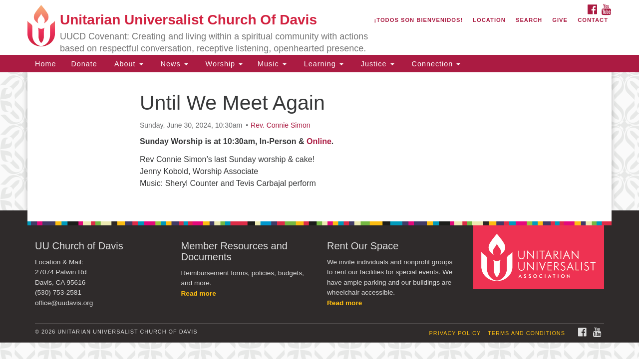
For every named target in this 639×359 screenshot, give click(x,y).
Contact (593, 20)
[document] (319, 141)
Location (489, 20)
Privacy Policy (455, 333)
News (173, 64)
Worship (223, 64)
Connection (435, 64)
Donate (84, 64)
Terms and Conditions (526, 333)
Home (45, 64)
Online (319, 141)
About (127, 64)
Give (560, 20)
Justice (376, 64)
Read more (198, 293)
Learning (322, 64)
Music (272, 64)
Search (529, 20)
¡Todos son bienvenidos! (418, 20)
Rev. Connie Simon (281, 125)
